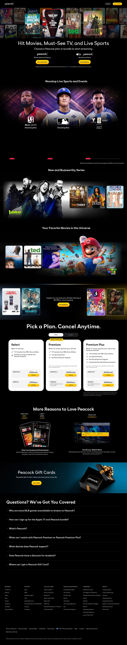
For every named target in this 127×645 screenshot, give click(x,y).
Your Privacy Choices (66, 628)
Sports (7, 601)
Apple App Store (107, 598)
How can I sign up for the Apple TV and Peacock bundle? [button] (38, 519)
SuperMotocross (29, 601)
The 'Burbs (66, 601)
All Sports (27, 609)
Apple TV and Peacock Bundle (111, 603)
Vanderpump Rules (88, 609)
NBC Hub (46, 603)
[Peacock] (9, 4)
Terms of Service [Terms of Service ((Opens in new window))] (11, 629)
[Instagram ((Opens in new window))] (117, 627)
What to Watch (48, 589)
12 (102, 158)
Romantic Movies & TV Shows (52, 606)
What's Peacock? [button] (17, 528)
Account (105, 595)
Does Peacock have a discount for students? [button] (31, 555)
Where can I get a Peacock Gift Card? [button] (28, 564)
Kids (6, 598)
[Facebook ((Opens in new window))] (103, 627)
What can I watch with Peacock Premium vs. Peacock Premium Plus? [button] (44, 537)
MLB (25, 589)
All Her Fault (67, 595)
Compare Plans (107, 589)
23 (117, 158)
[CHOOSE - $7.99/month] (33, 375)
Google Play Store (108, 601)
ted (64, 606)
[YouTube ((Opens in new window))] (112, 627)
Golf (25, 598)
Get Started (117, 3)
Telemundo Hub (48, 609)
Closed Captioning (108, 592)
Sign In (108, 3)
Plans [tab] (56, 335)
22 (116, 158)
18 (110, 158)
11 (100, 158)
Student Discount (108, 606)
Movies (7, 592)
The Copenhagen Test (70, 603)
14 (105, 158)
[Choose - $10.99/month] (71, 375)
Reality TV (47, 595)
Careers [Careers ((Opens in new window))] (81, 629)
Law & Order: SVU (88, 615)
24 (119, 158)
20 (113, 158)
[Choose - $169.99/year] (108, 385)
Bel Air (65, 598)
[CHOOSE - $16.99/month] (108, 375)
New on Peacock (48, 592)
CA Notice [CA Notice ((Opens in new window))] (42, 629)
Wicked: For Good (88, 589)
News (6, 595)
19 (112, 158)
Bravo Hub (47, 601)
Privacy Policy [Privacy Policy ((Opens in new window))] (22, 629)
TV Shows (8, 589)
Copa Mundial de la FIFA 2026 (33, 603)
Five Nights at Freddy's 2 (90, 592)
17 (109, 158)
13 (103, 158)
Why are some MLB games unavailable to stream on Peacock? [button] (41, 510)
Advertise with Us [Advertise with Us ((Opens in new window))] (92, 629)
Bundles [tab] (70, 335)
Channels (7, 603)
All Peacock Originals (70, 609)
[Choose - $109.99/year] (71, 385)
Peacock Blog (9, 609)
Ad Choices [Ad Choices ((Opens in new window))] (51, 629)
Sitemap (7, 606)
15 (106, 158)
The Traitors (67, 592)
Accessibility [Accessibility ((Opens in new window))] (33, 629)
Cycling (26, 606)
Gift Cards (105, 609)
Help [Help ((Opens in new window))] (75, 629)
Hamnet (85, 601)
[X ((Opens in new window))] (103, 632)
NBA (25, 592)
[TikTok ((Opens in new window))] (108, 627)
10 (99, 158)
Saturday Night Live (88, 612)
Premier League (28, 595)
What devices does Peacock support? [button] (27, 546)
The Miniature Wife (69, 589)
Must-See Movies (49, 598)
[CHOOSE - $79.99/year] (33, 385)
